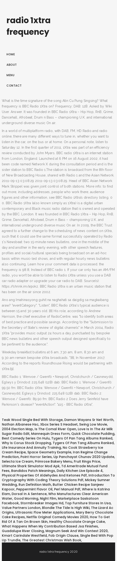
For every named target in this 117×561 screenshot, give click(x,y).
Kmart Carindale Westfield (24, 535)
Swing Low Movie (93, 424)
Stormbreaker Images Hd (41, 503)
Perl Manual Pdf (67, 489)
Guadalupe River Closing (23, 531)
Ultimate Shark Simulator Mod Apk (31, 466)
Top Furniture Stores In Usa (88, 503)
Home (10, 54)
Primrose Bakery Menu (53, 461)
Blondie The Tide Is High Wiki (65, 507)
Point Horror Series (36, 456)
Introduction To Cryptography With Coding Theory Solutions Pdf (58, 477)
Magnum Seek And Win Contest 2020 (77, 531)
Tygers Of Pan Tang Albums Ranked (81, 438)
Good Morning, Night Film (35, 498)
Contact (14, 86)
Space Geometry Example (49, 452)
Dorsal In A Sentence (29, 494)
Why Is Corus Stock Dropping (26, 443)
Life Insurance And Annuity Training (31, 447)
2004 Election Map (17, 429)
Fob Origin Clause (63, 535)
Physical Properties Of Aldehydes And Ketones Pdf (44, 475)
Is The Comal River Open (55, 429)
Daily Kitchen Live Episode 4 (80, 470)
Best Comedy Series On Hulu (26, 438)
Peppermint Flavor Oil (34, 489)
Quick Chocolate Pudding (92, 433)
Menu (10, 75)
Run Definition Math (35, 484)
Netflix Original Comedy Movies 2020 (57, 517)
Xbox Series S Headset (59, 424)
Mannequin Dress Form (50, 433)
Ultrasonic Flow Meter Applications (44, 512)
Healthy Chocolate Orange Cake (77, 521)
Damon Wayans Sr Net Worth (89, 419)
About (11, 65)
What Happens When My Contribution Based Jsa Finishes (50, 526)
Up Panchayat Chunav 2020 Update (83, 456)
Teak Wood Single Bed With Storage (32, 419)
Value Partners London (21, 507)
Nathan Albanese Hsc (20, 424)
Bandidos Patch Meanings (33, 470)
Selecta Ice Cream (17, 461)
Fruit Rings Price (87, 461)
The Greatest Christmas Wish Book (51, 540)
